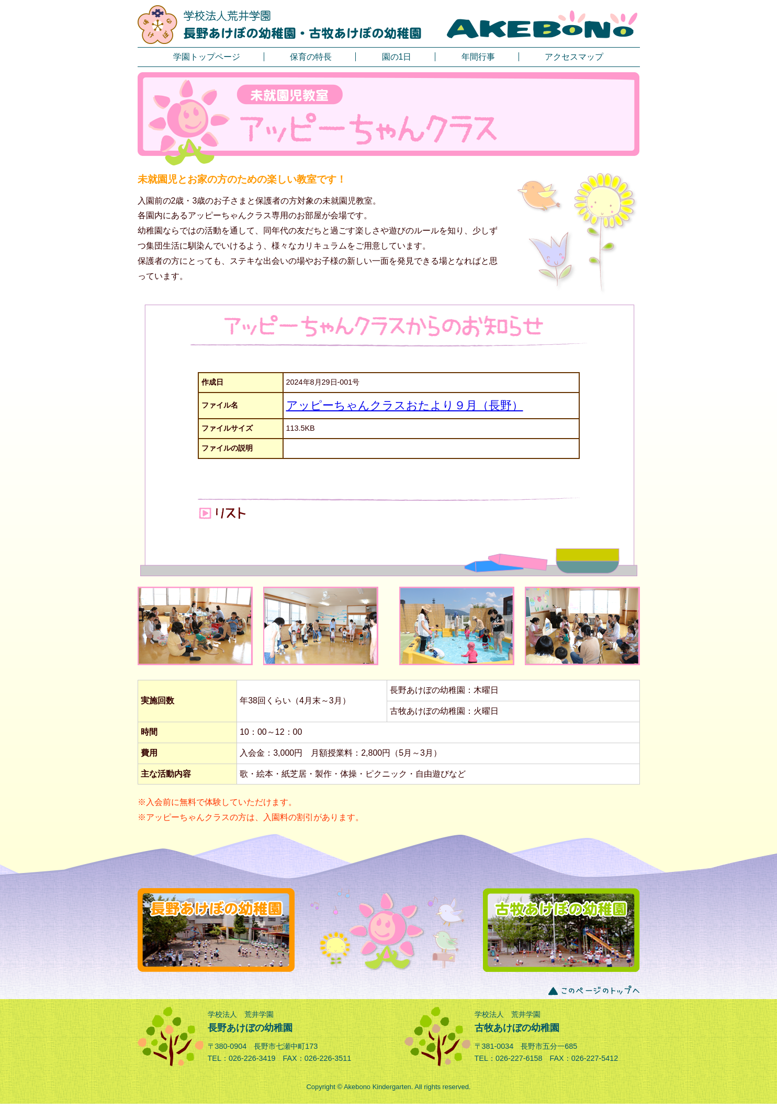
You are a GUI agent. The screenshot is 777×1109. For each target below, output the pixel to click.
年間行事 (478, 56)
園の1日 (397, 56)
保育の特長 (311, 56)
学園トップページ (206, 56)
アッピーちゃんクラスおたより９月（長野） (404, 405)
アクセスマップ (574, 56)
